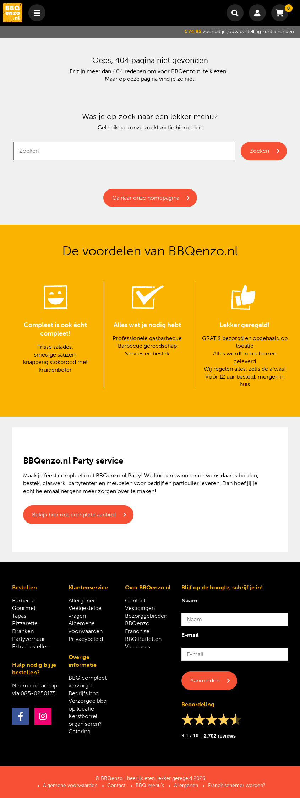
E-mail (190, 635)
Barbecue (24, 600)
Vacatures (137, 646)
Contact (135, 600)
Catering (80, 731)
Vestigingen (140, 608)
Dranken (23, 631)
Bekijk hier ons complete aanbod (74, 514)
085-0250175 (38, 693)
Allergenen (82, 600)
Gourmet (24, 608)
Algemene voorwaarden (70, 785)
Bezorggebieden (146, 615)
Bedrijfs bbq (84, 693)
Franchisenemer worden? (237, 785)
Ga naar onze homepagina (145, 197)
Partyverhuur (28, 639)
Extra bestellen (30, 646)
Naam (189, 600)
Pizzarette (25, 623)
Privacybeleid (86, 639)
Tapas (19, 615)
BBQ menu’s (150, 785)
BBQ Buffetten (143, 639)
